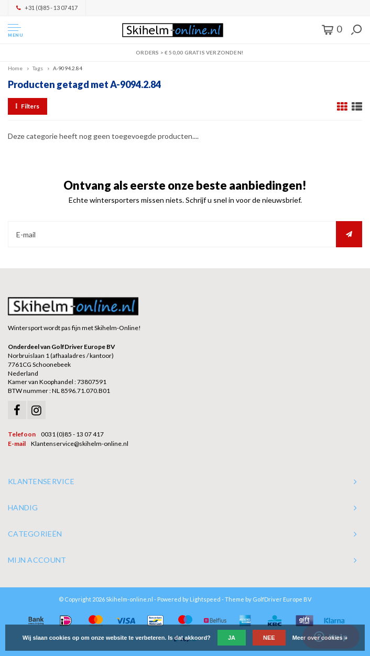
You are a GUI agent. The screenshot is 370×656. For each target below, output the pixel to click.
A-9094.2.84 (67, 68)
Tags (37, 68)
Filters (27, 106)
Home (15, 68)
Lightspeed (205, 599)
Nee (269, 638)
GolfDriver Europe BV (282, 599)
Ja (231, 638)
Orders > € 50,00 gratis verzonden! (185, 52)
